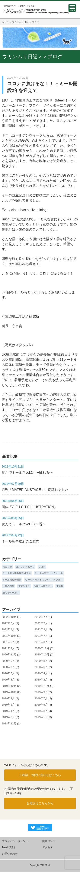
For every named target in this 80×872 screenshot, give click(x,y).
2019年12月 (9, 685)
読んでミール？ (11, 592)
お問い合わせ (9, 853)
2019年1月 (41, 717)
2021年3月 (41, 642)
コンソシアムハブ (25, 566)
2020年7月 (8, 667)
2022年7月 (41, 616)
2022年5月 (41, 623)
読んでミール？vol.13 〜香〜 (24, 524)
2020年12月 (42, 648)
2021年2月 (8, 648)
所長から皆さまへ (43, 586)
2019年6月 (8, 704)
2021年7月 (41, 635)
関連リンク (48, 841)
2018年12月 (9, 723)
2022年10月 (9, 616)
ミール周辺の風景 (12, 579)
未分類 (59, 586)
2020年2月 (41, 679)
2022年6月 (8, 623)
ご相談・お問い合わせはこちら (40, 775)
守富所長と (24, 586)
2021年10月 (9, 635)
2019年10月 (9, 692)
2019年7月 (41, 698)
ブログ (41, 566)
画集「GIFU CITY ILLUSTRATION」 (30, 507)
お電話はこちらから (40, 803)
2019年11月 (42, 685)
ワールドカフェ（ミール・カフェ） (44, 579)
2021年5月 (8, 642)
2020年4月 (41, 673)
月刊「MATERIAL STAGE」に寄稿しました (35, 490)
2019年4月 (8, 711)
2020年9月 (8, 660)
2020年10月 (42, 654)
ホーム (5, 22)
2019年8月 (8, 698)
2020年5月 (8, 673)
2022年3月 (41, 629)
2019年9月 (41, 692)
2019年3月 (41, 711)
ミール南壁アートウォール (49, 573)
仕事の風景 (8, 586)
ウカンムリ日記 (20, 22)
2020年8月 (41, 660)
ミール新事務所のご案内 (20, 541)
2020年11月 (9, 654)
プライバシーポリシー (15, 841)
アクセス (47, 847)
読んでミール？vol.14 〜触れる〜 (27, 472)
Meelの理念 (8, 847)
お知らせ (7, 566)
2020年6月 (41, 667)
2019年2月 (8, 717)
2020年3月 (8, 679)
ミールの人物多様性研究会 (17, 573)
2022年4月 (8, 629)
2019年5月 (41, 704)
